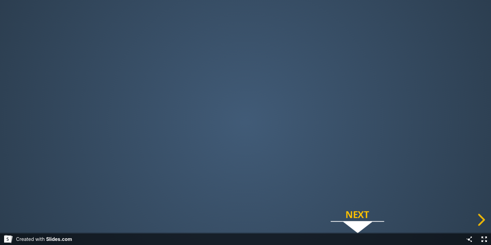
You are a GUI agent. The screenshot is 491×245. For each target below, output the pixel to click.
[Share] (469, 239)
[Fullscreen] (484, 239)
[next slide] (480, 220)
